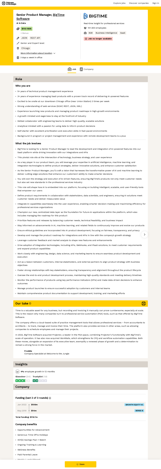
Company (86, 69)
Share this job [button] (23, 448)
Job (72, 69)
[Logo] (9, 3)
